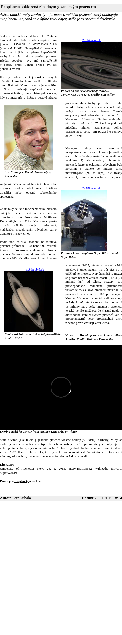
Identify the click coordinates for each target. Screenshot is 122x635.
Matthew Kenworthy (52, 431)
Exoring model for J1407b (16, 431)
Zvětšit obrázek (91, 40)
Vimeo (73, 431)
